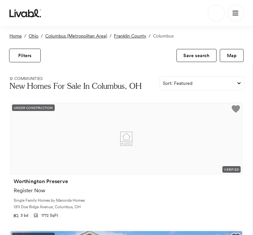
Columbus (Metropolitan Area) (76, 36)
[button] (236, 110)
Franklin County (130, 36)
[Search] (216, 13)
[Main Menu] (236, 13)
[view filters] (24, 55)
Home (15, 36)
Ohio (33, 36)
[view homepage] (25, 13)
